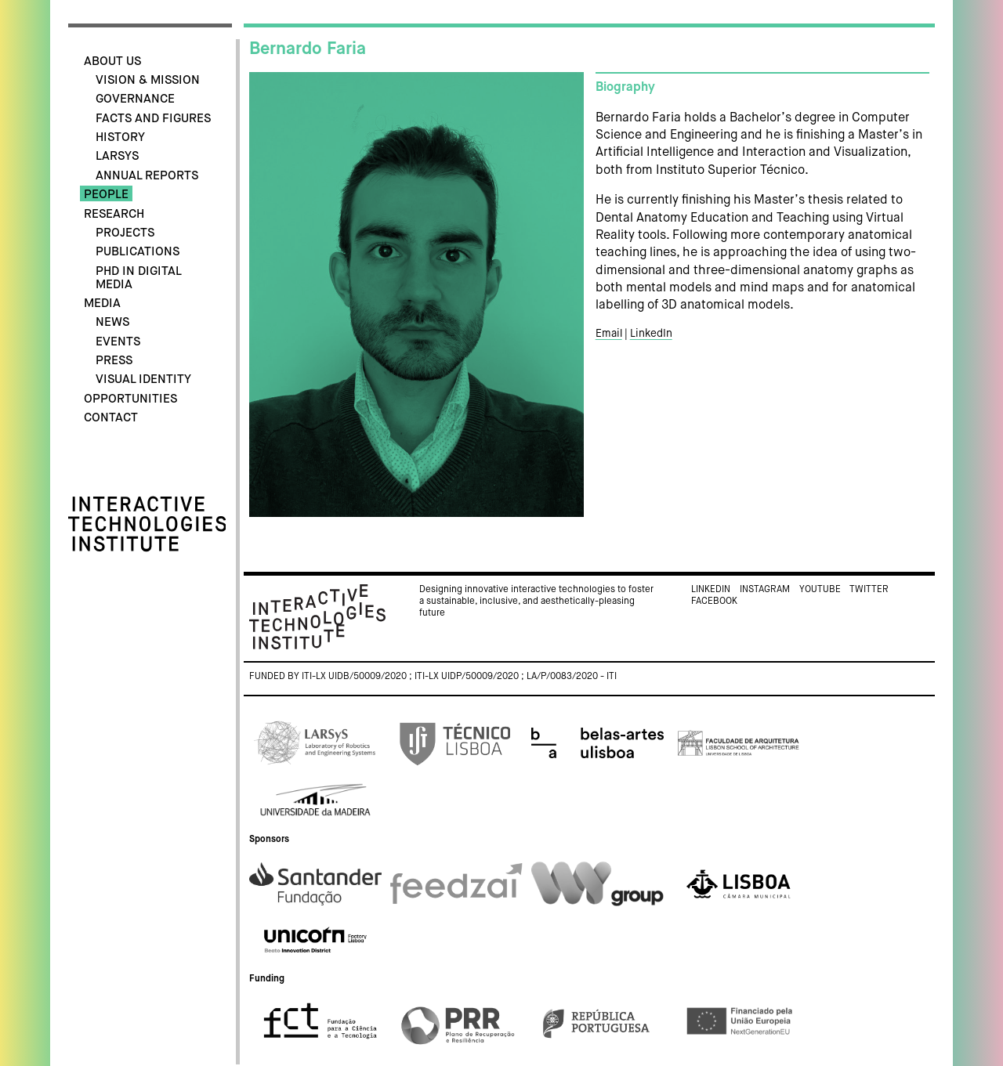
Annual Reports (147, 176)
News (112, 322)
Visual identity (143, 379)
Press (114, 361)
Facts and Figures (153, 119)
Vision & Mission (148, 80)
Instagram (765, 589)
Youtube (820, 589)
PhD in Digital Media (138, 278)
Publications (137, 252)
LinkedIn (651, 333)
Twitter (869, 589)
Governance (135, 99)
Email (609, 333)
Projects (125, 233)
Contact (111, 418)
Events (118, 342)
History (120, 137)
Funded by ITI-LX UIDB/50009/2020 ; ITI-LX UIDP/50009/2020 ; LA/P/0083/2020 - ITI (433, 676)
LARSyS (117, 156)
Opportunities (130, 399)
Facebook (714, 601)
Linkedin (710, 589)
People (106, 195)
